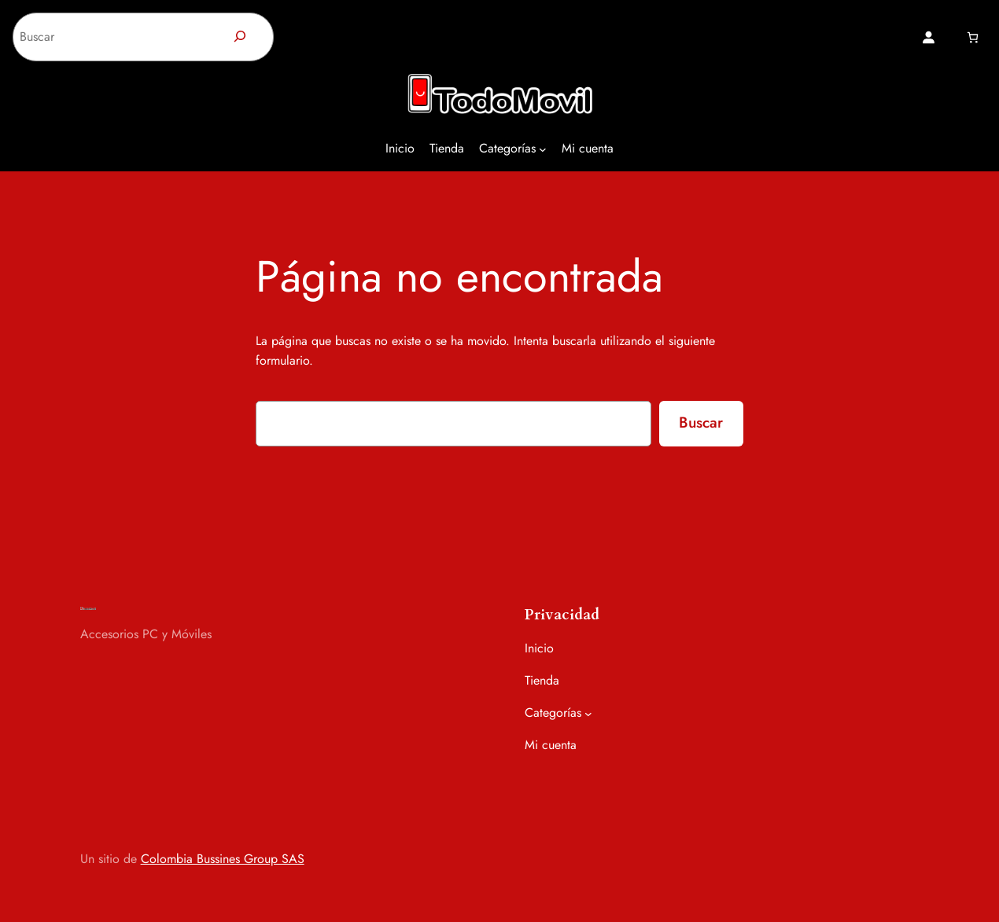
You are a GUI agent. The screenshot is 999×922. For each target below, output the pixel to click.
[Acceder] (928, 37)
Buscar (701, 422)
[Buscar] (240, 37)
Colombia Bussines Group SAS (222, 859)
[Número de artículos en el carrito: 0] (972, 37)
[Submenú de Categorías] (543, 149)
